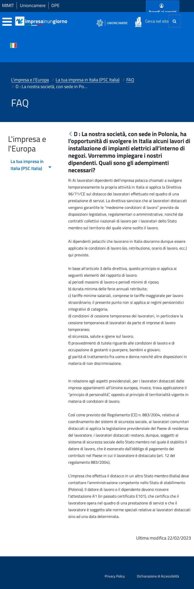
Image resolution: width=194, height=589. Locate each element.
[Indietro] (70, 134)
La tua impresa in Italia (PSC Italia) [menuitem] (31, 165)
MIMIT (8, 5)
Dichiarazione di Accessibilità (158, 576)
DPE (55, 5)
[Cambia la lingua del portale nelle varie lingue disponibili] (13, 45)
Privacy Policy (115, 576)
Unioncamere (33, 5)
